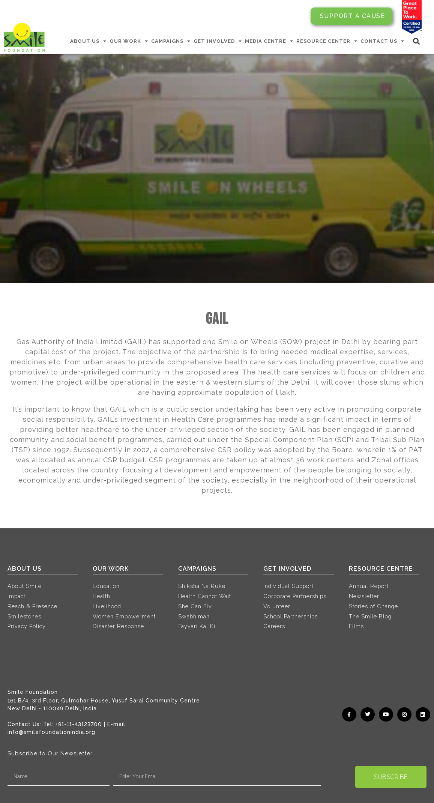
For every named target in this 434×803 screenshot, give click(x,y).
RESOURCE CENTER (326, 41)
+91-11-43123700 (79, 724)
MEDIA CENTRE (269, 41)
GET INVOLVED (218, 41)
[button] (416, 41)
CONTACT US (382, 41)
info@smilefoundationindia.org (51, 732)
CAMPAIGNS (171, 41)
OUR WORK (129, 41)
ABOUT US (88, 41)
